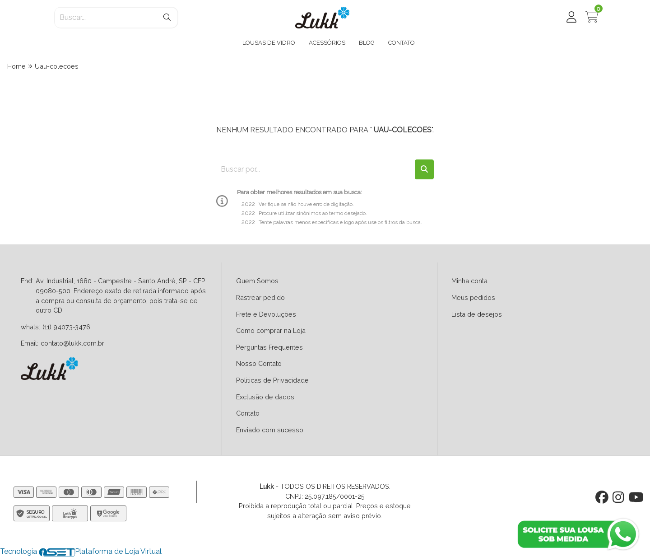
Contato (248, 413)
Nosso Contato (259, 363)
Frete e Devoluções (266, 314)
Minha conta (469, 281)
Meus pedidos (473, 297)
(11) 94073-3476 (66, 327)
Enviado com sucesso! (270, 430)
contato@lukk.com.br (72, 343)
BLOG (367, 42)
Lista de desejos (476, 314)
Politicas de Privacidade (272, 380)
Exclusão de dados (265, 397)
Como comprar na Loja (271, 330)
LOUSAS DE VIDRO (268, 42)
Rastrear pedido (260, 297)
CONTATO (401, 42)
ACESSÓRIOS (327, 42)
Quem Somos (257, 281)
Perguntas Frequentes (269, 347)
